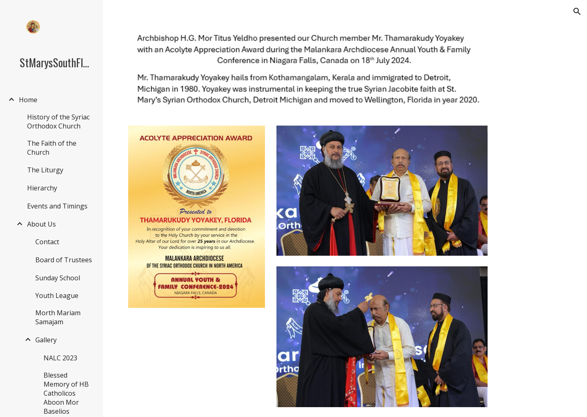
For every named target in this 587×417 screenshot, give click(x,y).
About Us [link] (41, 224)
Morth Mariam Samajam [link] (58, 317)
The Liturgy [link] (45, 169)
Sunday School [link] (57, 277)
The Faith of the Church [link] (51, 148)
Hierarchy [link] (42, 187)
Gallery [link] (46, 339)
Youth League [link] (56, 295)
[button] (577, 11)
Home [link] (28, 99)
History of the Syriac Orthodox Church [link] (58, 121)
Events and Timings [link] (57, 206)
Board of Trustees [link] (63, 259)
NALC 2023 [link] (60, 357)
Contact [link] (47, 241)
